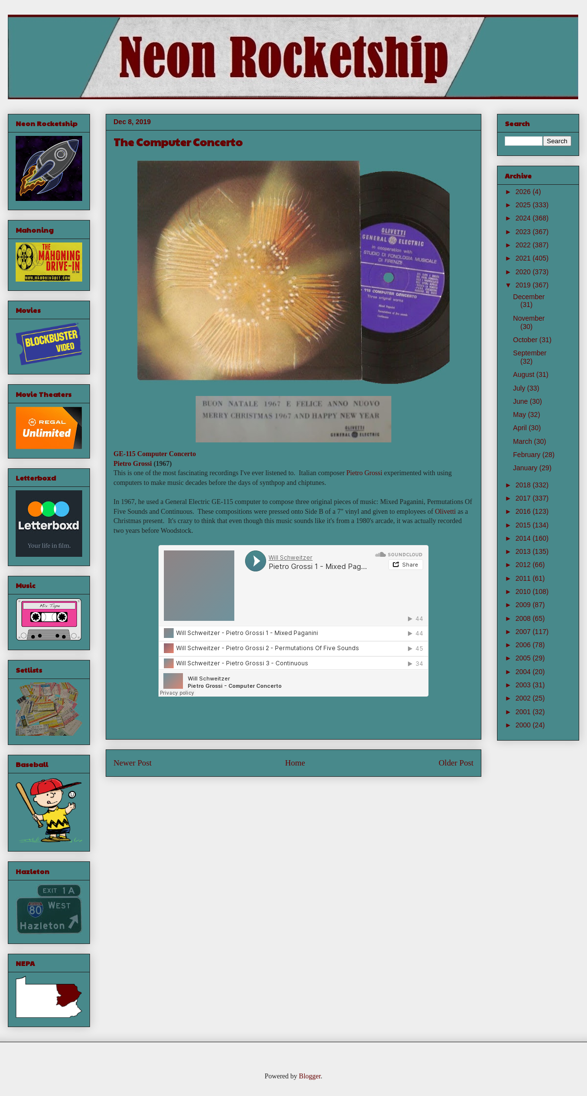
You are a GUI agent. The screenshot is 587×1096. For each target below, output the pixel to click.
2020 (524, 272)
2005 (524, 658)
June (521, 401)
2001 (524, 712)
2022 (524, 245)
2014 (524, 538)
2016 (524, 511)
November (529, 318)
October (526, 340)
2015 (524, 525)
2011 (524, 578)
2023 (524, 232)
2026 (524, 192)
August (524, 374)
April (521, 428)
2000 (524, 725)
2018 (524, 485)
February (527, 455)
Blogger (309, 1076)
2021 (524, 258)
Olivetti (445, 511)
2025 (524, 205)
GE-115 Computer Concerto (154, 454)
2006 (524, 645)
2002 (524, 698)
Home (295, 762)
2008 (524, 618)
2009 (524, 605)
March (523, 441)
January (526, 468)
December (529, 297)
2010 (524, 591)
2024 (524, 218)
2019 (524, 285)
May (520, 414)
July (520, 388)
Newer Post (132, 762)
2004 (524, 672)
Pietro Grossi (132, 463)
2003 (524, 685)
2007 (524, 632)
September (529, 353)
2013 (524, 551)
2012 (524, 565)
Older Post (456, 762)
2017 (524, 498)
